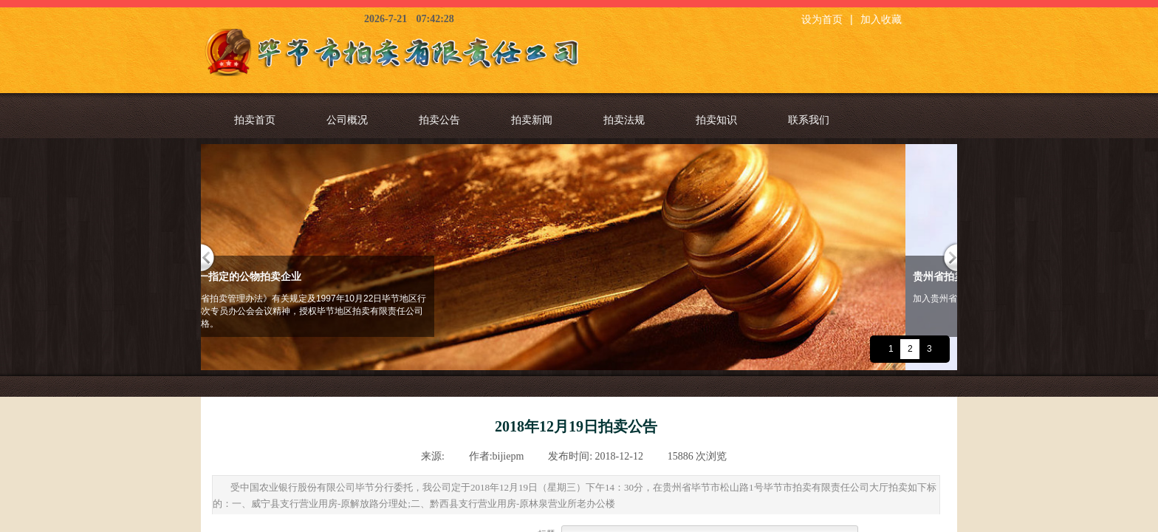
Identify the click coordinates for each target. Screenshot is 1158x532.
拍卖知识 (716, 120)
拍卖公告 (439, 120)
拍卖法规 (624, 120)
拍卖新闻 (531, 120)
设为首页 (822, 19)
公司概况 (347, 120)
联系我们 (808, 120)
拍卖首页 (254, 120)
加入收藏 (881, 19)
